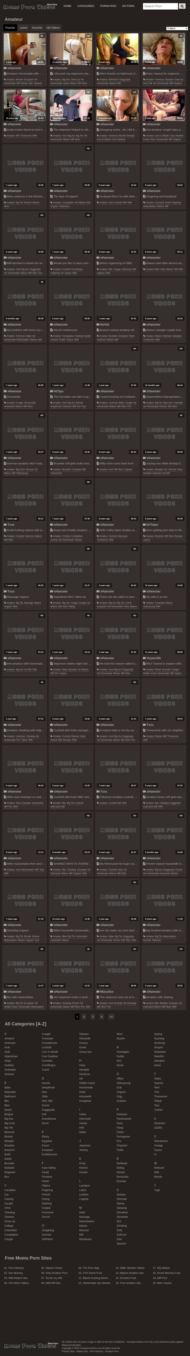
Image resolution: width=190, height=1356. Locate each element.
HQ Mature (163, 1267)
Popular (10, 27)
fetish (132, 336)
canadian (10, 1190)
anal (64, 135)
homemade (10, 83)
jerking (83, 1149)
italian (82, 1132)
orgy (119, 1096)
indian (82, 1114)
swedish (159, 1056)
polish (120, 1132)
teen (157, 1087)
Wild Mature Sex (17, 1277)
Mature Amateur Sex (132, 1272)
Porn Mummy (16, 1267)
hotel (82, 736)
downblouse (49, 1118)
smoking (122, 1225)
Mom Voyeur (164, 1282)
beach (8, 1109)
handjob (147, 473)
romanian (123, 1176)
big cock (167, 402)
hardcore (101, 339)
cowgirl (82, 603)
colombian (10, 1230)
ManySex (104, 991)
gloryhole (84, 1038)
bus (6, 1176)
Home (67, 5)
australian (10, 1069)
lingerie (84, 1198)
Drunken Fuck (128, 1277)
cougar (117, 269)
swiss (157, 1065)
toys (84, 406)
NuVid (102, 324)
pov (40, 273)
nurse (120, 1065)
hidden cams (150, 673)
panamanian (124, 1118)
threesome (26, 135)
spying (158, 1033)
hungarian (85, 1100)
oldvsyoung (22, 473)
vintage (158, 1145)
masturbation (149, 206)
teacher (158, 1083)
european (28, 79)
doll (44, 1114)
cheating (30, 736)
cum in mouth (104, 139)
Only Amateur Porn (57, 1272)
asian (7, 1060)
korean (83, 1172)
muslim (121, 1038)
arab (7, 1051)
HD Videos (53, 27)
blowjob (169, 79)
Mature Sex (82, 1351)
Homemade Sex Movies (96, 1282)
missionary (85, 1239)
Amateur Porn (112, 1351)
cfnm (7, 1207)
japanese (85, 1145)
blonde (19, 79)
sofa (119, 1230)
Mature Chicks (54, 1267)
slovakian (122, 1212)
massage (28, 603)
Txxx (9, 524)
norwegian (123, 1051)
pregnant (122, 1145)
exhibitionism (49, 1154)
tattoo (24, 740)
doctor (46, 1105)
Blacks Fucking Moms (95, 1277)
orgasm (178, 83)
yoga (157, 1190)
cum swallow (118, 139)
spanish (38, 83)
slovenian (122, 1216)
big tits (79, 135)
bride (7, 1154)
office (120, 1078)
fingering (176, 202)
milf (18, 83)
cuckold (118, 202)
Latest (23, 27)
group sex (85, 1051)
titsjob (158, 1100)
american (160, 79)
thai (156, 1091)
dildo (45, 1096)
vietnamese (161, 1141)
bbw (157, 269)
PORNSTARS (108, 5)
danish (46, 1083)
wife (34, 135)
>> (111, 1016)
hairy (152, 139)
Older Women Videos (132, 1267)
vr (155, 1154)
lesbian (83, 1194)
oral (119, 1087)
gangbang (48, 1230)
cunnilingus (77, 269)
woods (158, 1176)
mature (73, 83)
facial (146, 139)
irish (81, 1127)
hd (35, 79)
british (158, 669)
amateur (10, 79)
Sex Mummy (15, 1272)
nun (119, 1060)
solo (31, 83)
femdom (47, 1176)
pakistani (122, 1114)
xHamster (12, 68)
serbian (121, 1194)
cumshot (159, 202)
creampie (123, 336)
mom (84, 83)
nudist (87, 336)
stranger (67, 740)
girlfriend (47, 1239)
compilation (68, 202)
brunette (113, 336)
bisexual (9, 1132)
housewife (9, 406)
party (120, 1123)
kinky (126, 606)
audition (9, 1065)
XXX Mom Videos (18, 1282)
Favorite (37, 27)
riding (72, 606)
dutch (45, 1123)
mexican (84, 1230)
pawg (120, 1127)
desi (44, 1091)
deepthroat (55, 406)
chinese (9, 1216)
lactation (84, 1185)
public (62, 339)
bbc (111, 269)
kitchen (28, 202)
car (165, 469)
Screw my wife (54, 1277)
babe (28, 336)
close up (75, 79)
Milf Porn (162, 1277)
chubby (66, 536)
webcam (156, 940)
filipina (46, 1185)
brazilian (72, 669)
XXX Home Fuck (92, 1272)
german (30, 469)
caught (8, 1203)
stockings (159, 1042)
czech (128, 603)
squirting (159, 1038)
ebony (45, 1136)
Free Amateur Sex (130, 1282)
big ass (66, 79)
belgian (8, 1114)
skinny (24, 83)
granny (54, 540)
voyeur (67, 273)
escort (45, 1145)
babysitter (10, 1091)
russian (179, 536)
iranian (83, 1123)
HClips (56, 391)
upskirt (158, 1127)
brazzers (9, 1149)
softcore (121, 1234)
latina (66, 83)
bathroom (113, 79)
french (178, 869)
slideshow (64, 206)
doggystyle (124, 79)
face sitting (49, 1167)
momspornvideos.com (30, 1345)
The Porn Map (91, 1267)
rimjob (121, 1172)
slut (119, 1221)
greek (82, 1047)
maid (82, 1212)
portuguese (123, 1136)
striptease (160, 1051)
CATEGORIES (85, 5)
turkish (158, 1109)
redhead (122, 1163)
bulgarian (9, 1172)
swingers (177, 336)
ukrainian (159, 1123)
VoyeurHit (152, 658)
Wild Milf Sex (53, 1282)
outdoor (54, 339)
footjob (46, 1207)
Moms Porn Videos (29, 7)
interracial (127, 269)
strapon (158, 1047)
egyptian (47, 1141)
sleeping (122, 1207)
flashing (79, 336)
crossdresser (49, 1042)
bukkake (9, 1167)
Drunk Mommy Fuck (168, 1272)
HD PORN (128, 5)
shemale (167, 336)
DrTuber (150, 524)
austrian (9, 1074)
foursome (48, 1212)
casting (8, 1198)
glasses (75, 736)
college (8, 1225)
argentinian (11, 1056)
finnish (46, 1194)
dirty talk (147, 83)
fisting (46, 1198)
